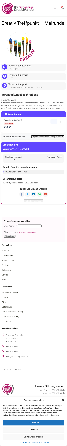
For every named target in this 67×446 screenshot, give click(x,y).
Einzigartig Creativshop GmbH (16, 149)
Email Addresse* (10, 227)
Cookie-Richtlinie (24, 443)
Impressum (45, 443)
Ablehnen (33, 429)
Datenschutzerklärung (27, 233)
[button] (63, 400)
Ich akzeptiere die (20, 233)
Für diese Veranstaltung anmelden (47, 137)
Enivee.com (16, 370)
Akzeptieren (33, 422)
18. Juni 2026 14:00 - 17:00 (16, 172)
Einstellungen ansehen (34, 437)
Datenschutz (35, 443)
